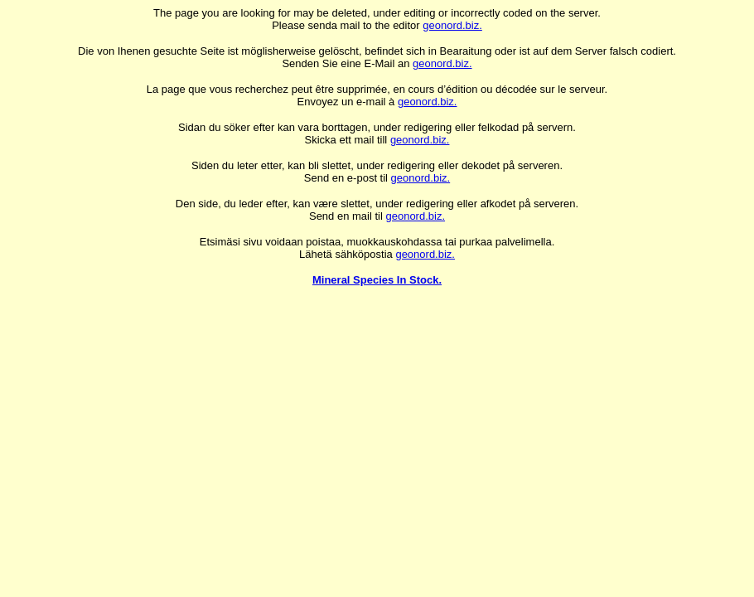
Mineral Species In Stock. (377, 280)
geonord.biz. (452, 25)
